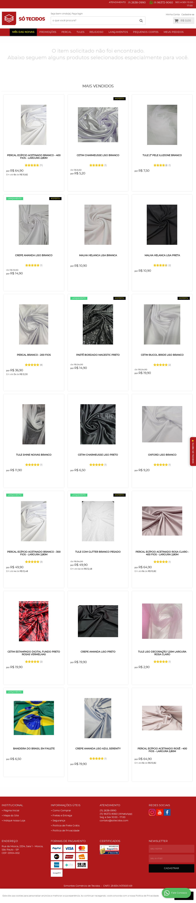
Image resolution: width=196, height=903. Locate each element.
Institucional (12, 805)
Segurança (59, 821)
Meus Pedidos (174, 32)
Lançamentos (118, 32)
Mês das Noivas (23, 32)
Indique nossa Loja (14, 821)
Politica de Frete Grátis (66, 826)
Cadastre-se (187, 15)
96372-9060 (163, 2)
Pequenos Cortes (146, 32)
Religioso (96, 32)
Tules (81, 32)
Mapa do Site (11, 815)
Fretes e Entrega (62, 815)
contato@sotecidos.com (114, 821)
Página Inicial (11, 810)
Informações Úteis (65, 805)
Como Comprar (62, 810)
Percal (66, 32)
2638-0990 (137, 2)
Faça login (77, 14)
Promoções (47, 32)
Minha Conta (173, 15)
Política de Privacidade (66, 831)
